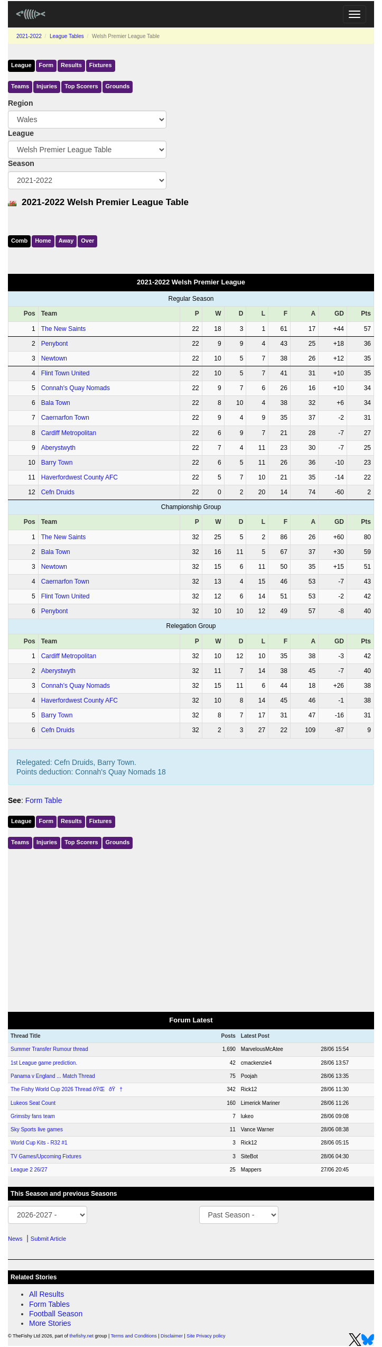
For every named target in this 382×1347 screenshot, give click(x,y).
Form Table (43, 800)
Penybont (54, 343)
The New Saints (63, 329)
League (21, 65)
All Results (46, 1294)
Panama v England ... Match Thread (53, 1076)
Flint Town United (65, 373)
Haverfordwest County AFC (79, 477)
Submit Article (48, 1238)
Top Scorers (81, 86)
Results (71, 65)
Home (43, 240)
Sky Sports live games (37, 1129)
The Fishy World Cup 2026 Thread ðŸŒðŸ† (67, 1089)
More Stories (50, 1323)
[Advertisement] (191, 928)
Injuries (46, 86)
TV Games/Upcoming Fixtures (46, 1156)
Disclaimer (172, 1336)
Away (66, 240)
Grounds (118, 86)
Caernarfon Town (65, 417)
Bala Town (55, 403)
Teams (20, 86)
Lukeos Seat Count (33, 1103)
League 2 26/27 (29, 1170)
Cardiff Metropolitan (69, 433)
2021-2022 (29, 36)
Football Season (55, 1313)
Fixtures (100, 65)
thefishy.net (82, 1336)
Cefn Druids (57, 492)
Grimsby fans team (33, 1116)
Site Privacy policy (206, 1336)
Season (21, 163)
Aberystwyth (58, 447)
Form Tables (49, 1304)
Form (46, 65)
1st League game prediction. (44, 1063)
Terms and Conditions (134, 1336)
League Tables (67, 36)
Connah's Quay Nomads (75, 388)
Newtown (54, 358)
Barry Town (57, 462)
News (15, 1238)
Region (20, 103)
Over (87, 240)
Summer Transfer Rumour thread (49, 1049)
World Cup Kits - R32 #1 (39, 1143)
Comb (19, 240)
